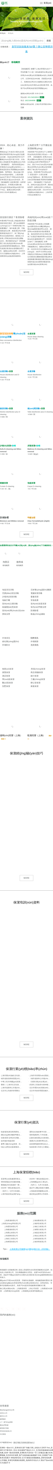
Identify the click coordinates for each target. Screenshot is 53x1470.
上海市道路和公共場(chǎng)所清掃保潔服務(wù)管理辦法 (12, 1088)
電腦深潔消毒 (36, 593)
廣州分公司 (3, 1416)
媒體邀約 (3, 1419)
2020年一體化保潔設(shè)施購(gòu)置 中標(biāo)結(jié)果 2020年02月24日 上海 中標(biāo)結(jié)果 (40, 1179)
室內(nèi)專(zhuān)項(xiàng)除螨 (16, 611)
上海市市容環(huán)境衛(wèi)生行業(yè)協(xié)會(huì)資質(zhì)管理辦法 (40, 1075)
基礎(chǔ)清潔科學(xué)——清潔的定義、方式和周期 (40, 1141)
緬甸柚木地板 (4, 1428)
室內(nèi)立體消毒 (10, 604)
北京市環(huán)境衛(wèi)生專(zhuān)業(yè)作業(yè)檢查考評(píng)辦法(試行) (40, 1088)
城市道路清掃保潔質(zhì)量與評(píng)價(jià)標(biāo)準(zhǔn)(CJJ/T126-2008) (12, 1078)
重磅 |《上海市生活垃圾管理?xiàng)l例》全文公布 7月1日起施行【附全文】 (12, 1085)
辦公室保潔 (35, 683)
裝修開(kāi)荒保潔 (10, 607)
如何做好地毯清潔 (7, 1141)
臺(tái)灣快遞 (4, 1425)
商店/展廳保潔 (37, 672)
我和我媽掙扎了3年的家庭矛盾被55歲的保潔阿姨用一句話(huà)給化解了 (40, 1135)
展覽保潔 (6, 672)
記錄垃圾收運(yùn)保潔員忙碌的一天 (40, 1138)
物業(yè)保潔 (7, 669)
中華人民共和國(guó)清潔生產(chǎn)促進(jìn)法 (12, 1082)
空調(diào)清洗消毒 (10, 593)
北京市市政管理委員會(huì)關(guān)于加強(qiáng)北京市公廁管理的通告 (40, 1091)
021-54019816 (33, 97)
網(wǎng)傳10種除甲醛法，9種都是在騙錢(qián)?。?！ (12, 1135)
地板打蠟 (6, 600)
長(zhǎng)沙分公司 (7, 1410)
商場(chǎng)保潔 (38, 669)
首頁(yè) (47, 3)
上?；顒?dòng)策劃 (6, 1422)
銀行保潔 (34, 676)
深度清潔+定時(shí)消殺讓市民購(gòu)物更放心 (12, 1138)
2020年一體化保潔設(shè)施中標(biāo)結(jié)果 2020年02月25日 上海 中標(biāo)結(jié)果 (12, 1188)
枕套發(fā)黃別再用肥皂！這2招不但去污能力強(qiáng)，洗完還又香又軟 (12, 1132)
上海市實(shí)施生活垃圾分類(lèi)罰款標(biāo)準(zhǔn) (12, 1075)
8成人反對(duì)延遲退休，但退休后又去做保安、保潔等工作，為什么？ (12, 1147)
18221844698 (30, 100)
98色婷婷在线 (16, 1458)
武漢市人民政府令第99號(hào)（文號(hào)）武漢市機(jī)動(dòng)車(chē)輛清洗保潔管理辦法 (40, 1085)
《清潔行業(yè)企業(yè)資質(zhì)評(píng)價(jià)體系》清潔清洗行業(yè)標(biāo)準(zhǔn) (40, 1082)
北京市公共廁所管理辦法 (10, 1091)
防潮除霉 (34, 611)
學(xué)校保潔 (8, 679)
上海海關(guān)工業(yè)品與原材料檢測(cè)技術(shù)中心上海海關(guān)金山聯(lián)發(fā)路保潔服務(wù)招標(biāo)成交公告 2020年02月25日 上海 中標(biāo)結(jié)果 (40, 1182)
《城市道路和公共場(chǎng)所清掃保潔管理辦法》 (40, 1078)
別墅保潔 (6, 686)
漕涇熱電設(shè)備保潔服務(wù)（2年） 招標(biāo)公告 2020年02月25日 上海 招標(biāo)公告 (12, 1182)
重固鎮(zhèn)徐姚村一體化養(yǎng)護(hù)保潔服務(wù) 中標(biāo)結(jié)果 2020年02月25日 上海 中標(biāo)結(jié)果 (12, 1185)
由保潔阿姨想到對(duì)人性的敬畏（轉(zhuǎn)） (40, 1144)
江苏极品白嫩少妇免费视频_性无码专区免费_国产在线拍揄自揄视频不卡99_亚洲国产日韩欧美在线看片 (26, 1455)
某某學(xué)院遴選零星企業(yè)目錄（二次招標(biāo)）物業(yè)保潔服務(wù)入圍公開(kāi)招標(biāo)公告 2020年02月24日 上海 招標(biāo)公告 (12, 1179)
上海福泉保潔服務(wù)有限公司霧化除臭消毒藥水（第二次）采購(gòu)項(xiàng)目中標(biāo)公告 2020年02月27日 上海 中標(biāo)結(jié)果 (40, 1191)
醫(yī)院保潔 (7, 683)
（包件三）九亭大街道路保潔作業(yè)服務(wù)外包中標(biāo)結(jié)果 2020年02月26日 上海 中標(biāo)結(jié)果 (12, 1191)
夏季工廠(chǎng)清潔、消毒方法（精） (12, 1144)
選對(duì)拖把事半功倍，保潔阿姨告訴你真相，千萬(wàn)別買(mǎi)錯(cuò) (40, 1132)
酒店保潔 (6, 676)
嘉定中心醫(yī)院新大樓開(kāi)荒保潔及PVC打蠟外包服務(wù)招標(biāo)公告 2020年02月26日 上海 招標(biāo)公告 (40, 1188)
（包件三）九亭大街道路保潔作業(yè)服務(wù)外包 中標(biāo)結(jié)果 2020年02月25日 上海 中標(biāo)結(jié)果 (40, 1185)
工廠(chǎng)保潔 (38, 679)
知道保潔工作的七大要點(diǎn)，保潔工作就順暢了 (40, 1147)
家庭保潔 (34, 686)
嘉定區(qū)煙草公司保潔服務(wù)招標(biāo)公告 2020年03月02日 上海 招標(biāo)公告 (40, 1194)
